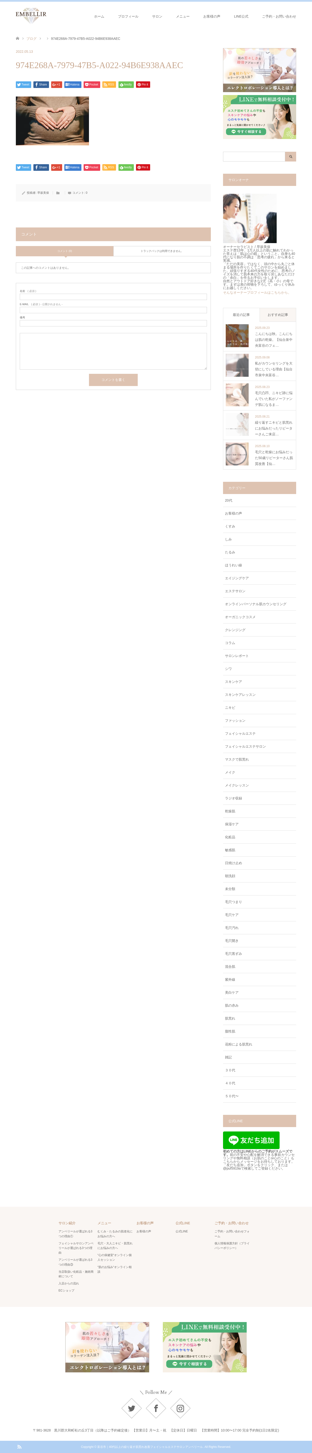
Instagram (180, 1408)
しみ (228, 539)
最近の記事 (241, 315)
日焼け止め (233, 863)
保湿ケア (232, 824)
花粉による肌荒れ (238, 1044)
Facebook (156, 1408)
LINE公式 (241, 16)
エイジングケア (237, 578)
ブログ (31, 39)
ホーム (99, 16)
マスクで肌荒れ (237, 759)
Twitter (132, 1408)
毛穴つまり (233, 902)
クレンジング (235, 630)
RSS (19, 1446)
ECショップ (66, 1290)
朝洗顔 (230, 876)
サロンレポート (237, 656)
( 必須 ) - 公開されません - (41, 304)
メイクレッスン (237, 785)
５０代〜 (232, 1096)
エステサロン (235, 591)
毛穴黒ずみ (233, 954)
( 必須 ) (28, 291)
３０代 (230, 1070)
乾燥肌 (230, 811)
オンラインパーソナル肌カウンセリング (255, 604)
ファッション (235, 720)
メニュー (183, 16)
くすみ (230, 526)
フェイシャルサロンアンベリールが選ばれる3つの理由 (76, 1248)
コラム (230, 643)
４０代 (230, 1083)
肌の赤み (232, 1005)
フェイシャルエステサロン (245, 746)
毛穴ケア (232, 915)
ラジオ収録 (233, 798)
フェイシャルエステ (240, 733)
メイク (230, 772)
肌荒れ (230, 1018)
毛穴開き (232, 941)
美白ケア (232, 992)
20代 (228, 500)
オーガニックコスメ (240, 617)
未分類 (230, 889)
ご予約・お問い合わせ (279, 16)
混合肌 (230, 967)
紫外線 (230, 979)
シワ (228, 669)
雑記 (228, 1057)
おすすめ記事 (278, 315)
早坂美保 (43, 192)
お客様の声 (211, 16)
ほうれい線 (233, 565)
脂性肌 (230, 1031)
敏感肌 (230, 850)
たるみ (230, 552)
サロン (157, 16)
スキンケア (233, 682)
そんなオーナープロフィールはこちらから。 (257, 292)
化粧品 (230, 837)
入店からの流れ (68, 1283)
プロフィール (128, 16)
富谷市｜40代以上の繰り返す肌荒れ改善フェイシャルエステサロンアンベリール (150, 1447)
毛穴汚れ (232, 928)
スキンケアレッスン (240, 695)
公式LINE (182, 1231)
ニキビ (230, 708)
